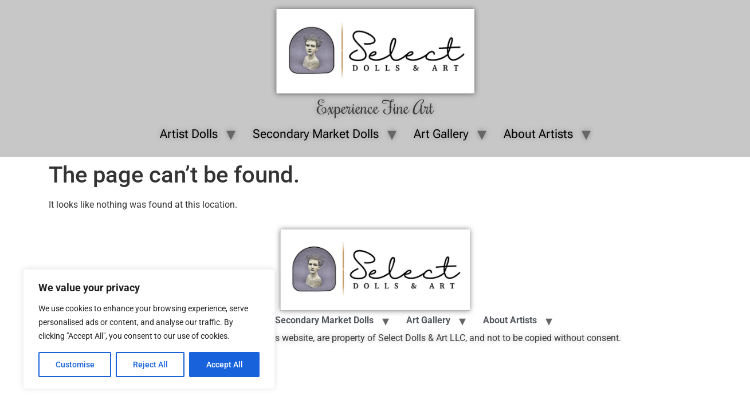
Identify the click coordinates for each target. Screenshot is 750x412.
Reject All (150, 364)
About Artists (538, 134)
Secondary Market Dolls (316, 134)
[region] (149, 329)
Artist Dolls (189, 134)
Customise (75, 364)
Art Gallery (441, 134)
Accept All (224, 364)
